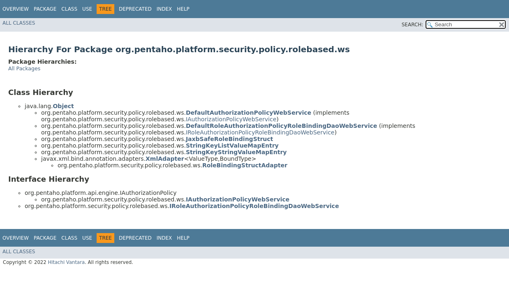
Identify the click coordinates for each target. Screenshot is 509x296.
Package (45, 9)
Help (183, 9)
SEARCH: (412, 25)
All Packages (24, 68)
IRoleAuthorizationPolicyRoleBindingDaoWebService (260, 132)
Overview (15, 9)
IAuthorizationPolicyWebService (231, 119)
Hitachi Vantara (66, 262)
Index (164, 9)
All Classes (18, 23)
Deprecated (135, 9)
